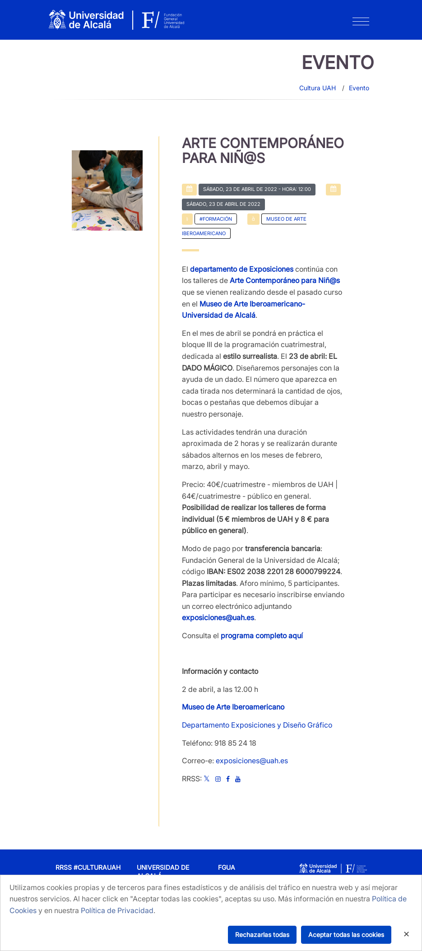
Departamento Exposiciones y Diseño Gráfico (257, 724)
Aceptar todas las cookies (346, 934)
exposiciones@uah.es (252, 760)
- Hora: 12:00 (257, 189)
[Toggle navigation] (361, 23)
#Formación (215, 219)
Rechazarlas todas (262, 934)
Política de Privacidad (117, 910)
